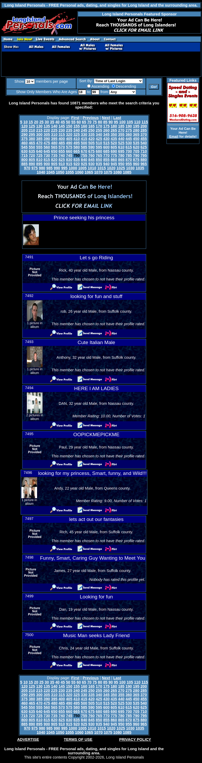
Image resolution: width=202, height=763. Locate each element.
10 (25, 122)
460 (24, 143)
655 (61, 151)
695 (121, 151)
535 (136, 143)
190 (129, 126)
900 (47, 164)
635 (32, 151)
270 (121, 130)
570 (61, 147)
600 (106, 147)
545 (24, 147)
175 (106, 126)
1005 (82, 168)
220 (47, 130)
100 (122, 122)
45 (63, 122)
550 (32, 147)
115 (144, 122)
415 (84, 139)
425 (99, 139)
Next (106, 118)
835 (76, 160)
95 (116, 122)
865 (121, 160)
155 (76, 126)
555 (39, 147)
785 (129, 155)
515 (106, 143)
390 (47, 139)
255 (99, 130)
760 (91, 155)
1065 (89, 172)
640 (39, 151)
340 (99, 134)
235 (69, 130)
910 (61, 164)
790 (136, 155)
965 (143, 164)
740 (61, 155)
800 (24, 160)
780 (121, 155)
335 (91, 134)
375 (24, 139)
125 (32, 126)
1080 (117, 172)
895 (39, 164)
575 (69, 147)
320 (69, 134)
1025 (120, 168)
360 (129, 134)
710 (143, 151)
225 (54, 130)
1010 (92, 168)
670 (84, 151)
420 (91, 139)
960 (136, 164)
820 (54, 160)
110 (137, 122)
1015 (101, 168)
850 (99, 160)
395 (54, 139)
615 (129, 147)
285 (143, 130)
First (75, 118)
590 (91, 147)
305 (47, 134)
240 (76, 130)
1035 (140, 168)
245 (84, 130)
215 (39, 130)
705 (136, 151)
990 (57, 168)
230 (61, 130)
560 (47, 147)
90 (111, 122)
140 (54, 126)
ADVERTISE (28, 739)
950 (121, 164)
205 (24, 130)
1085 (127, 172)
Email (174, 136)
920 (76, 164)
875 (136, 160)
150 (69, 126)
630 (24, 151)
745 (69, 155)
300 (39, 134)
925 (84, 164)
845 (91, 160)
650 (54, 151)
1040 (41, 172)
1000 (73, 168)
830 (69, 160)
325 (76, 134)
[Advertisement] (101, 64)
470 (39, 143)
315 (61, 134)
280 (136, 130)
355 (121, 134)
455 (143, 139)
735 (54, 155)
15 (31, 122)
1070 (98, 172)
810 (39, 160)
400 (61, 139)
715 (24, 155)
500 (84, 143)
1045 (50, 172)
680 (99, 151)
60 (78, 122)
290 (24, 134)
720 (32, 155)
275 (129, 130)
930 (91, 164)
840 (84, 160)
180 (114, 126)
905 (54, 164)
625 (143, 147)
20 (36, 122)
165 (91, 126)
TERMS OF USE (78, 739)
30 (47, 122)
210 (32, 130)
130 (39, 126)
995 (64, 168)
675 (91, 151)
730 (47, 155)
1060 (79, 172)
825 (61, 160)
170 (99, 126)
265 (114, 130)
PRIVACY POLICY (135, 739)
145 (61, 126)
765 (99, 155)
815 (47, 160)
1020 (111, 168)
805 (32, 160)
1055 (70, 172)
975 (34, 168)
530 (129, 143)
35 (52, 122)
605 (114, 147)
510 (99, 143)
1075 (108, 172)
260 (106, 130)
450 (136, 139)
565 (54, 147)
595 (99, 147)
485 (61, 143)
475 (47, 143)
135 (47, 126)
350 (114, 134)
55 (73, 122)
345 (106, 134)
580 (76, 147)
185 (121, 126)
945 (114, 164)
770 (106, 155)
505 (91, 143)
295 (32, 134)
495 (76, 143)
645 (47, 151)
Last (117, 118)
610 (121, 147)
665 (76, 151)
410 (76, 139)
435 (114, 139)
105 (130, 122)
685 (106, 151)
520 (114, 143)
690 (114, 151)
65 (84, 122)
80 (100, 122)
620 (136, 147)
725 (39, 155)
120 (24, 126)
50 (68, 122)
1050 (60, 172)
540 (143, 143)
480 (54, 143)
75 (95, 122)
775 (114, 155)
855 (106, 160)
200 (143, 126)
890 (32, 164)
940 (106, 164)
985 (49, 168)
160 (84, 126)
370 (143, 134)
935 (99, 164)
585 (84, 147)
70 (89, 122)
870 (129, 160)
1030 (130, 168)
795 (143, 155)
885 (24, 164)
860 (114, 160)
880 (143, 160)
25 (41, 122)
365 (136, 134)
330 (84, 134)
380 (32, 139)
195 (136, 126)
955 (129, 164)
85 (105, 122)
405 (69, 139)
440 (121, 139)
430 (106, 139)
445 (129, 139)
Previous (90, 118)
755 (84, 155)
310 (54, 134)
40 (57, 122)
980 (42, 168)
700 (129, 151)
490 (69, 143)
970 (27, 168)
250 (91, 130)
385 (39, 139)
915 (69, 164)
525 (121, 143)
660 (69, 151)
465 (32, 143)
